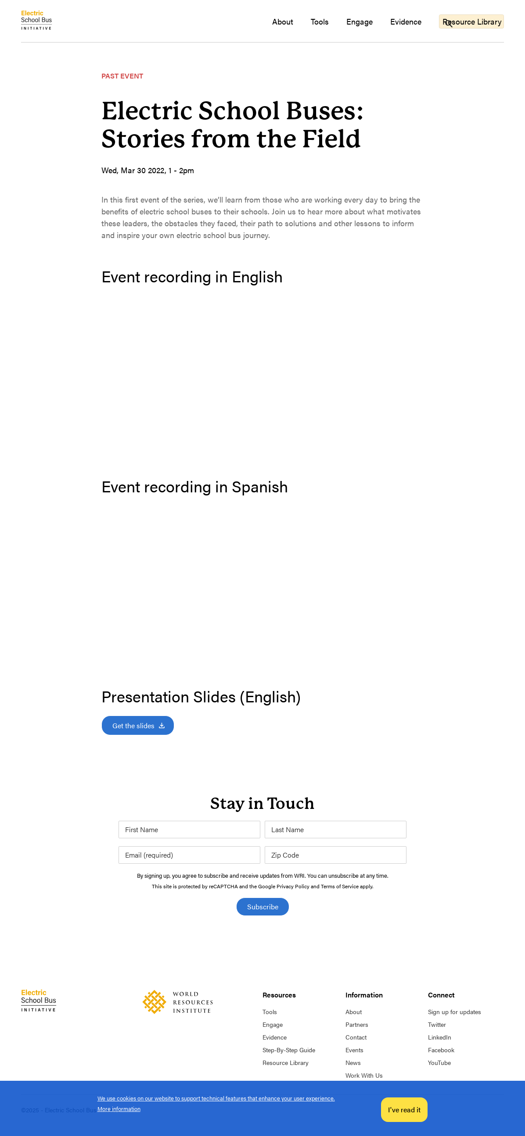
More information (118, 1108)
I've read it (404, 1109)
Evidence (389, 21)
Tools (303, 21)
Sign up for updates (454, 1011)
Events (354, 1049)
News (353, 1062)
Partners (356, 1024)
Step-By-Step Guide (288, 1049)
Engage (343, 21)
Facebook (441, 1049)
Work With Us (364, 1075)
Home (38, 21)
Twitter (437, 1024)
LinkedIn (439, 1037)
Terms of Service (340, 886)
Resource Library (466, 21)
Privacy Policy (293, 886)
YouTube (439, 1062)
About (266, 21)
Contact (356, 1037)
